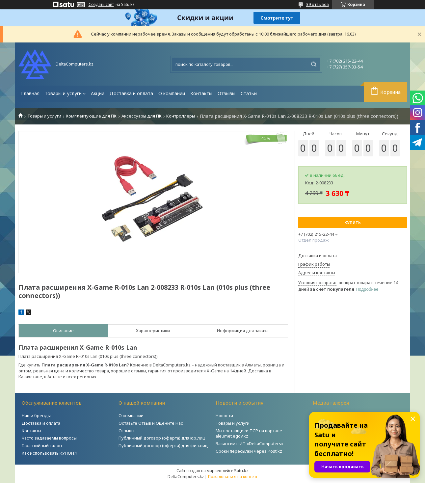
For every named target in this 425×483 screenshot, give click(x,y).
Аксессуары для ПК (141, 116)
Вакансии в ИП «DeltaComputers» (249, 443)
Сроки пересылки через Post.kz (249, 451)
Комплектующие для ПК (91, 116)
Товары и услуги (63, 93)
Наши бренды (36, 415)
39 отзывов (317, 4)
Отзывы (226, 93)
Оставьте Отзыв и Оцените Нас (151, 423)
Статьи (249, 93)
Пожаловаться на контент (232, 476)
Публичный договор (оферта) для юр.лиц (162, 438)
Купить (352, 223)
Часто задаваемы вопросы (49, 438)
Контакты (201, 93)
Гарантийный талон (42, 445)
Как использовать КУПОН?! (49, 453)
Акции (97, 93)
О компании (171, 93)
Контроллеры (180, 116)
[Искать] (313, 64)
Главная (30, 93)
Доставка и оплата (131, 93)
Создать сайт (101, 4)
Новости (224, 415)
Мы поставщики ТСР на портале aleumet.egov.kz (249, 433)
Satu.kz (241, 470)
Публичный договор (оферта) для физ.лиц (163, 445)
